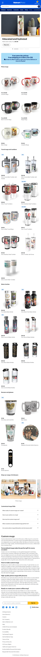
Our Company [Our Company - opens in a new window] (6, 619)
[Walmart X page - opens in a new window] (6, 607)
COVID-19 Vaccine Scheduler (9, 627)
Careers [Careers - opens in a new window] (4, 617)
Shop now (6, 44)
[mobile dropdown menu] (3, 2)
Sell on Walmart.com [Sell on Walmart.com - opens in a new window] (7, 622)
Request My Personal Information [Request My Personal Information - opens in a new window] (10, 651)
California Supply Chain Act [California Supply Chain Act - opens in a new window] (9, 646)
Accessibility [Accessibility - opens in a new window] (5, 632)
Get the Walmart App (7, 637)
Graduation (16, 9)
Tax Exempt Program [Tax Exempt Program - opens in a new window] (7, 634)
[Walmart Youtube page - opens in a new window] (13, 607)
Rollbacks (3, 9)
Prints (31, 9)
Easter (21, 9)
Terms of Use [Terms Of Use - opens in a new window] (5, 639)
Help (3, 624)
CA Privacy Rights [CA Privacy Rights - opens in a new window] (6, 644)
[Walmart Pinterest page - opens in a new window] (10, 607)
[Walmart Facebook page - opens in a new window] (3, 607)
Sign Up (33, 603)
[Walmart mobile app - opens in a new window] (34, 607)
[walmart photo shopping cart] (37, 2)
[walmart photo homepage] (19, 2)
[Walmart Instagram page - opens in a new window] (16, 607)
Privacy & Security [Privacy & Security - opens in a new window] (7, 642)
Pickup (26, 9)
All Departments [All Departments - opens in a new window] (6, 612)
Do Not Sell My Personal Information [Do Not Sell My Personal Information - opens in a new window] (11, 649)
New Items (9, 9)
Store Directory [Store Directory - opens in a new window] (6, 614)
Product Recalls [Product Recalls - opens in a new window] (6, 629)
